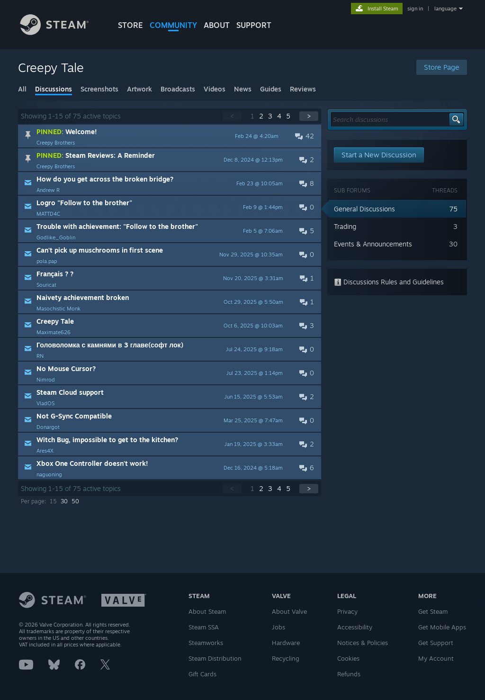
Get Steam (433, 611)
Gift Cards (202, 674)
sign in (415, 8)
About (217, 25)
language (445, 8)
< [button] (232, 116)
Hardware (286, 642)
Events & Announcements (373, 244)
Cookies (348, 658)
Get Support (435, 642)
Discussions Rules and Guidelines (389, 282)
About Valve (289, 611)
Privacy (347, 611)
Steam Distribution (215, 658)
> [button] (309, 116)
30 (64, 501)
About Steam (207, 611)
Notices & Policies (362, 642)
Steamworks (206, 642)
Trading (345, 226)
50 (75, 501)
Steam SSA (204, 627)
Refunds (348, 674)
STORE (130, 25)
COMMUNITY (173, 25)
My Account (436, 658)
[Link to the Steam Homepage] (61, 32)
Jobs (278, 627)
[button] (169, 136)
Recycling (285, 658)
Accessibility (354, 627)
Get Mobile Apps (442, 627)
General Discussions (364, 209)
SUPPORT (253, 25)
